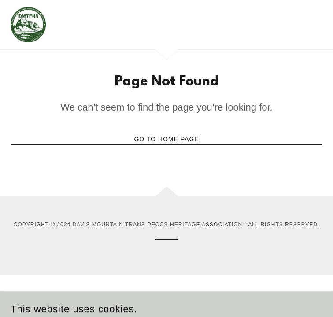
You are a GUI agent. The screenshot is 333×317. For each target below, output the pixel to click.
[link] (28, 24)
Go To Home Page (166, 139)
